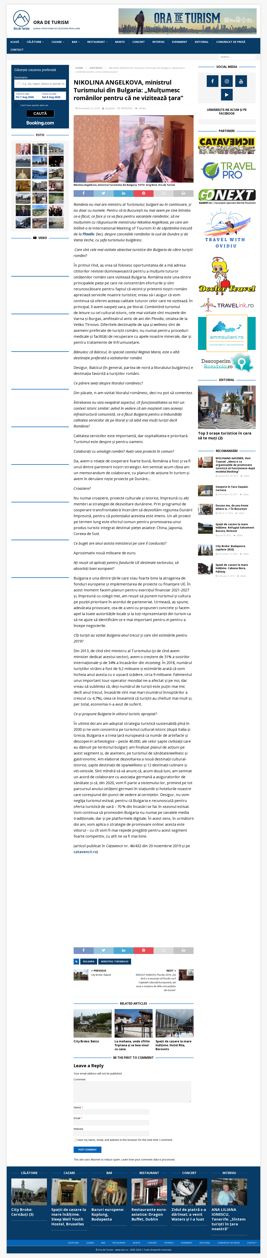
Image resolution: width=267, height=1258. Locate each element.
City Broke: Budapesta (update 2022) (230, 547)
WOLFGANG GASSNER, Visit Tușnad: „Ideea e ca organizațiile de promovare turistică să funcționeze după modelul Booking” (235, 464)
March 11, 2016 (225, 513)
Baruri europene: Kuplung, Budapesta (107, 1214)
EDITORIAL (202, 42)
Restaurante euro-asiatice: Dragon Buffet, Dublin (149, 1214)
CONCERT (138, 42)
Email (77, 1118)
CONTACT (17, 49)
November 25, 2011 (227, 494)
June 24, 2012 (224, 535)
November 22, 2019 (89, 108)
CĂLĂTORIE (34, 42)
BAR (74, 42)
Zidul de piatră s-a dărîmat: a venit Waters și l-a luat (189, 1214)
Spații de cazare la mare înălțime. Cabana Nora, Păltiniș (232, 568)
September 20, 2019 (228, 475)
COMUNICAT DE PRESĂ (230, 42)
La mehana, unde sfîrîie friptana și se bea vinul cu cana (132, 1045)
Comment (80, 1079)
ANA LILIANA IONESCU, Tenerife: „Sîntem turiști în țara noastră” (228, 1219)
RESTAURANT (96, 42)
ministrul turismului (114, 961)
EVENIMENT (179, 42)
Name (78, 1107)
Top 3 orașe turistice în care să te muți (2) (224, 435)
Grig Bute (110, 108)
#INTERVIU (127, 108)
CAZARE (57, 42)
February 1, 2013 (226, 575)
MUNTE (120, 42)
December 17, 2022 (227, 553)
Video (42, 238)
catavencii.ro (85, 851)
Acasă (14, 42)
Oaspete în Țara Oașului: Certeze (232, 488)
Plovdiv (88, 234)
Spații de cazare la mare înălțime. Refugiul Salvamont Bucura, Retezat (235, 527)
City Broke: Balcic (86, 1041)
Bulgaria (88, 961)
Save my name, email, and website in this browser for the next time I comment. (125, 1140)
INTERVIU (158, 42)
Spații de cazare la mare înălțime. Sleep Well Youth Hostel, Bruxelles (68, 1216)
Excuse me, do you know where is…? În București (232, 507)
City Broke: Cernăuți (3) (22, 1212)
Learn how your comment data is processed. (148, 1159)
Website (78, 1129)
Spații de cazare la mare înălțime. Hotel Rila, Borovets (174, 1045)
